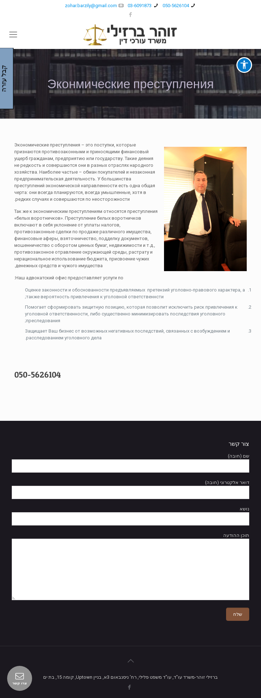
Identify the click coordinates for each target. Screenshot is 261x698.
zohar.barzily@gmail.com (91, 5)
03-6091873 (140, 5)
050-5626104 (176, 5)
